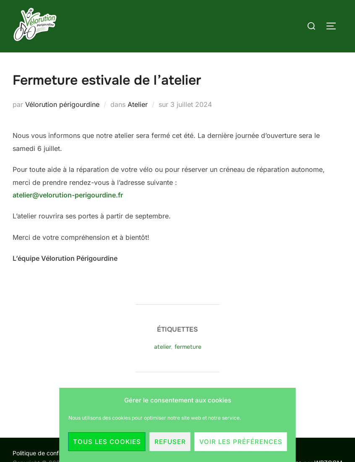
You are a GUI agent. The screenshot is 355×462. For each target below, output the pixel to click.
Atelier (138, 104)
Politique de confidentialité (49, 453)
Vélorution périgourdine (62, 104)
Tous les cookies (107, 442)
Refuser (170, 442)
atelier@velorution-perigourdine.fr (68, 195)
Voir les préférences (240, 442)
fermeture (188, 346)
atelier (162, 346)
